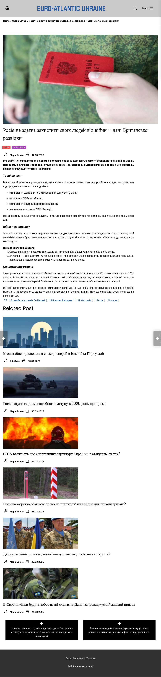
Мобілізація (84, 300)
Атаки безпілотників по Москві (28, 300)
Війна (6, 147)
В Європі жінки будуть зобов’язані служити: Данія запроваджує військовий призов (69, 604)
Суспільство (19, 147)
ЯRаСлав (15, 361)
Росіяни (112, 300)
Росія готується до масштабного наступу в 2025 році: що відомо (54, 403)
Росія (100, 300)
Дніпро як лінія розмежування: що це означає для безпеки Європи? (56, 554)
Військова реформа (61, 300)
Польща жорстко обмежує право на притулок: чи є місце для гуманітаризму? (64, 504)
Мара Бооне (17, 155)
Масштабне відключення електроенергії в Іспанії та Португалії (53, 353)
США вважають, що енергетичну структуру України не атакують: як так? (61, 453)
